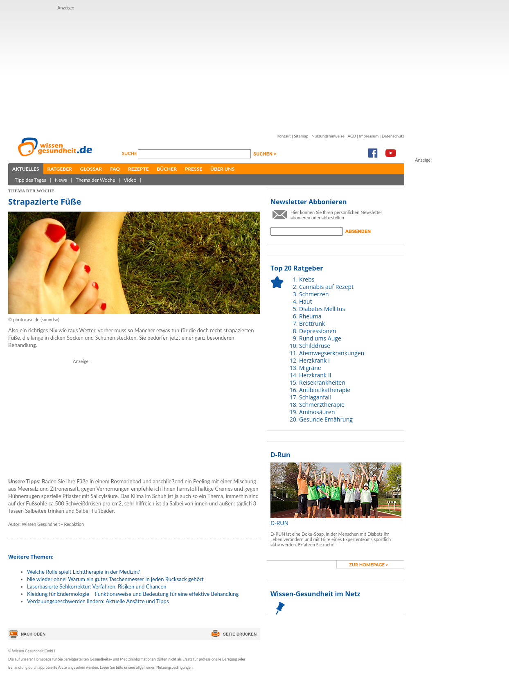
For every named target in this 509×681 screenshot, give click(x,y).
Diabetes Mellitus (322, 309)
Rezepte (138, 169)
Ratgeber (59, 169)
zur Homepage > (368, 564)
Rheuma (310, 316)
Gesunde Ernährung (326, 419)
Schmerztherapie (322, 404)
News (61, 180)
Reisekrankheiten (322, 382)
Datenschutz (393, 135)
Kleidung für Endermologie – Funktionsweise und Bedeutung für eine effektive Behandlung (133, 594)
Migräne (310, 368)
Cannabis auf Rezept (326, 287)
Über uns (222, 169)
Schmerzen (314, 294)
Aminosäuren (317, 412)
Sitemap (301, 135)
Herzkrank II (315, 375)
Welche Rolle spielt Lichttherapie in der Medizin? (83, 571)
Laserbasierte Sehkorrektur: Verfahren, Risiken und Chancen (97, 586)
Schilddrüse (314, 346)
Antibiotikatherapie (324, 390)
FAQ (115, 169)
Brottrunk (312, 323)
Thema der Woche (95, 180)
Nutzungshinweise (328, 135)
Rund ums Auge (320, 338)
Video (130, 180)
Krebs (306, 279)
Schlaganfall (315, 397)
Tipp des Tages (30, 180)
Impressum (368, 135)
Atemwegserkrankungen (331, 353)
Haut (305, 301)
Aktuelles (25, 169)
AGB (351, 135)
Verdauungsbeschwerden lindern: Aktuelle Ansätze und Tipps (98, 601)
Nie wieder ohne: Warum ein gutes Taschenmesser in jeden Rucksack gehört (115, 579)
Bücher (167, 169)
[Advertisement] (185, 68)
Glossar (91, 169)
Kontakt (284, 135)
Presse (193, 169)
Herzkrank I (314, 360)
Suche (130, 153)
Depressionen (317, 331)
